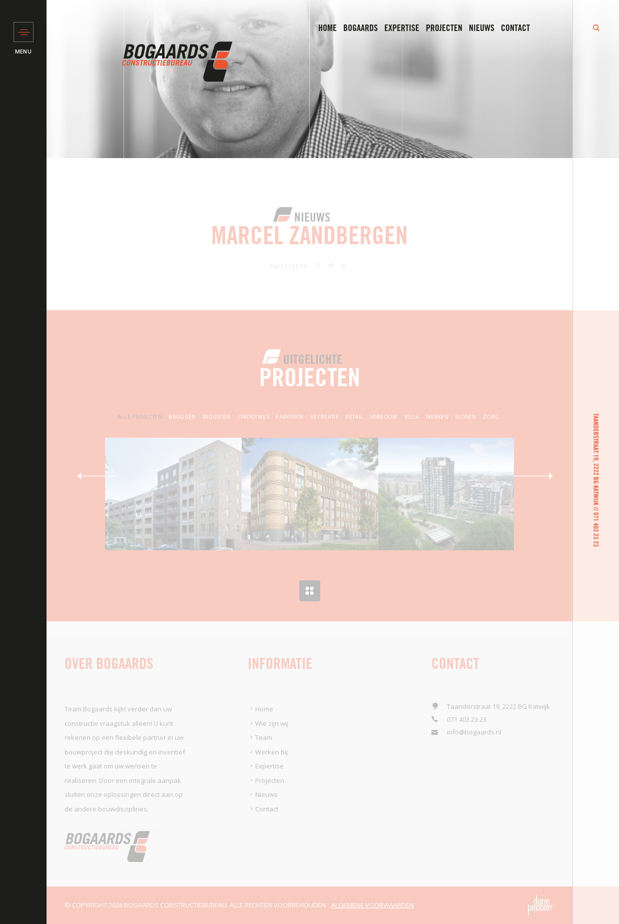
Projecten (444, 28)
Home (327, 28)
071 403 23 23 (596, 529)
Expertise (401, 28)
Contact (515, 28)
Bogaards (360, 28)
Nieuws (481, 28)
